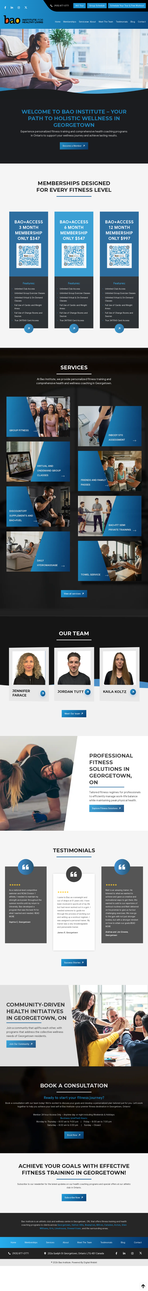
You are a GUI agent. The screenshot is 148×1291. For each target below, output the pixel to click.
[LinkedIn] (11, 8)
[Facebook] (5, 8)
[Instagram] (18, 8)
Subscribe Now (72, 1197)
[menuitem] (58, 22)
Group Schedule (97, 5)
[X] (25, 8)
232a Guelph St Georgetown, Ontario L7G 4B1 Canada (76, 1253)
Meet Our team (72, 713)
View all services (72, 593)
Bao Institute (65, 1262)
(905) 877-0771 (60, 5)
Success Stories (72, 962)
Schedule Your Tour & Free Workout (127, 5)
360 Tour (79, 5)
